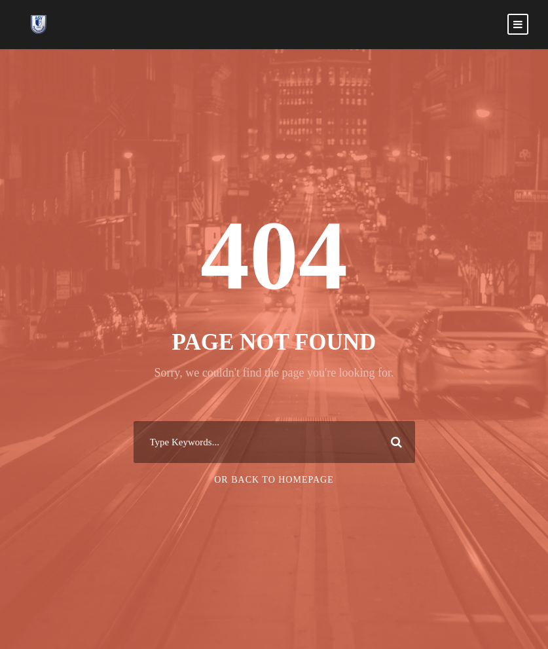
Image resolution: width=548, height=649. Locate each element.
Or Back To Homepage (274, 480)
